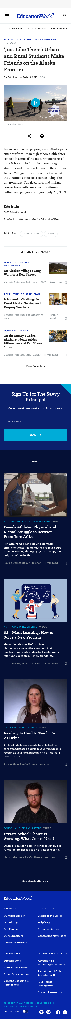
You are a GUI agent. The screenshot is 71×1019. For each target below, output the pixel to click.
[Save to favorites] (66, 282)
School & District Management (30, 39)
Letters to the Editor (50, 915)
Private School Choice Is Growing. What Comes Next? (29, 836)
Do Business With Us (52, 953)
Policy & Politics (36, 28)
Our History (11, 922)
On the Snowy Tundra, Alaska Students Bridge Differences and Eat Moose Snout (23, 341)
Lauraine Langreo (14, 663)
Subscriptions (12, 960)
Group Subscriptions (16, 974)
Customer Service (48, 929)
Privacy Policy (29, 1007)
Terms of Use (11, 1007)
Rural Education (31, 234)
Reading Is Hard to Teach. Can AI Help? (31, 735)
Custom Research (50, 992)
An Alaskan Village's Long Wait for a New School (22, 273)
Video (11, 42)
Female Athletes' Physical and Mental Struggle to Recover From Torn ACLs (30, 532)
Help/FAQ (44, 922)
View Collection (35, 366)
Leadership (16, 28)
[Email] (35, 421)
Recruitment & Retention (22, 294)
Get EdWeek (12, 953)
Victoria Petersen (14, 282)
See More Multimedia (35, 881)
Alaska (51, 234)
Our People (11, 929)
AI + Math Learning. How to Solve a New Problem (28, 635)
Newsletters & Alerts (16, 967)
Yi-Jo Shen (34, 563)
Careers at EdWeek (15, 942)
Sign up (35, 435)
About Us (10, 908)
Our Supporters (13, 935)
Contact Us (46, 908)
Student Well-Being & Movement (27, 521)
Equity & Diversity (17, 330)
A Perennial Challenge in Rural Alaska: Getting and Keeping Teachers (22, 303)
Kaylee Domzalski (15, 563)
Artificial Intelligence (20, 626)
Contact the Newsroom (52, 935)
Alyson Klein (11, 764)
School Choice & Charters (22, 828)
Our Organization (15, 915)
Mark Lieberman (14, 857)
